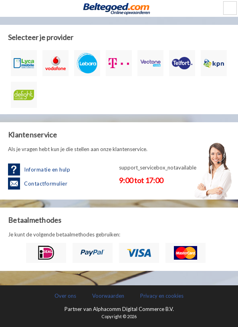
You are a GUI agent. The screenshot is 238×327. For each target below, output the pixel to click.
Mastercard (185, 253)
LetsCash (119, 8)
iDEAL (46, 253)
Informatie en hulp (47, 169)
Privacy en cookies (162, 296)
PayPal (93, 253)
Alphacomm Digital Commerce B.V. (133, 309)
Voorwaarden (108, 296)
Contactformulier (45, 183)
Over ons (65, 296)
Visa (139, 253)
